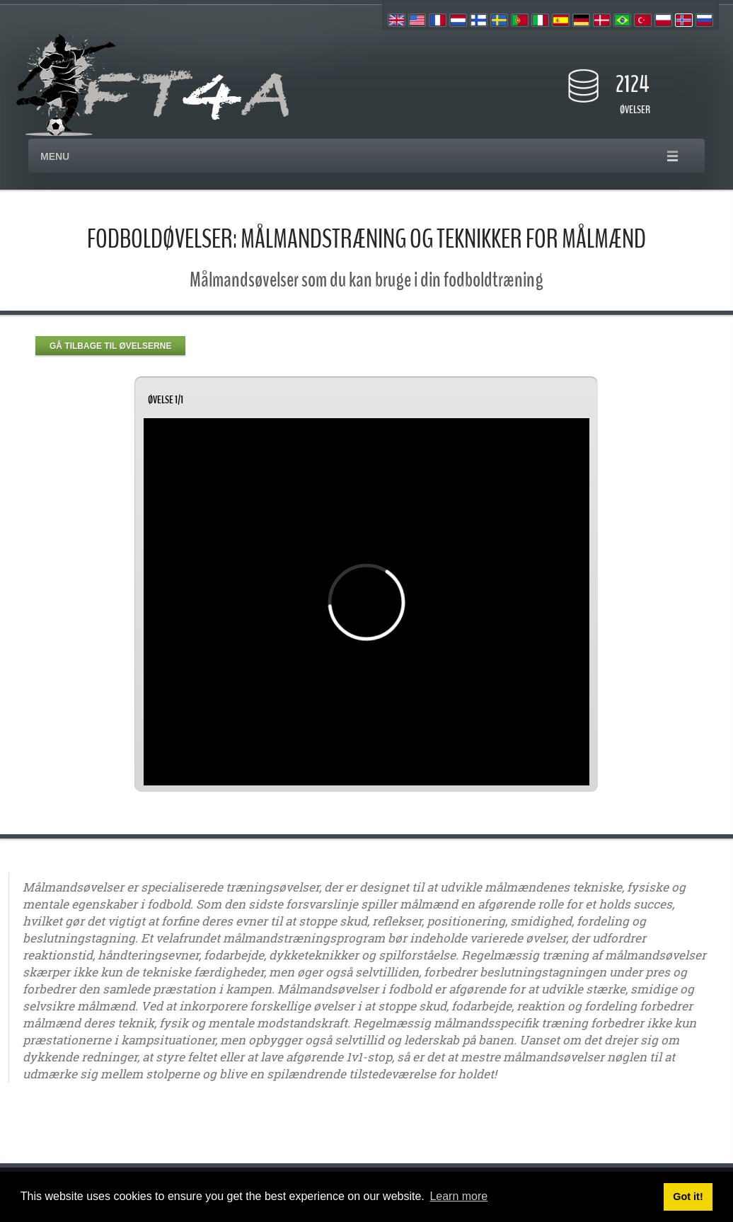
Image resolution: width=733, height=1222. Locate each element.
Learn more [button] (458, 1196)
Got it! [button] (688, 1196)
